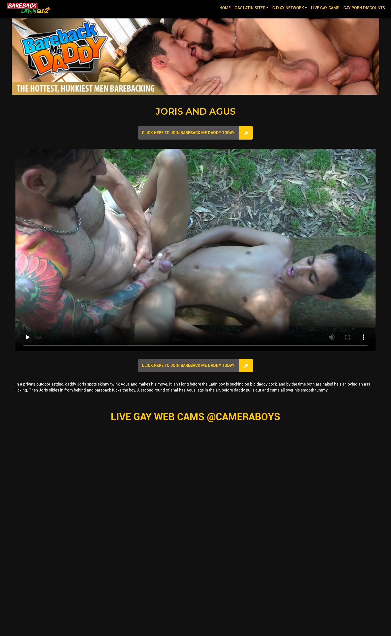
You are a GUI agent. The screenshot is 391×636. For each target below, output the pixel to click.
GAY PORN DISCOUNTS (364, 7)
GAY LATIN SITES (250, 7)
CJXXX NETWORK (288, 7)
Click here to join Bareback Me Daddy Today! (188, 132)
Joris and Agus (196, 111)
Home (226, 7)
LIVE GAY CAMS (325, 7)
